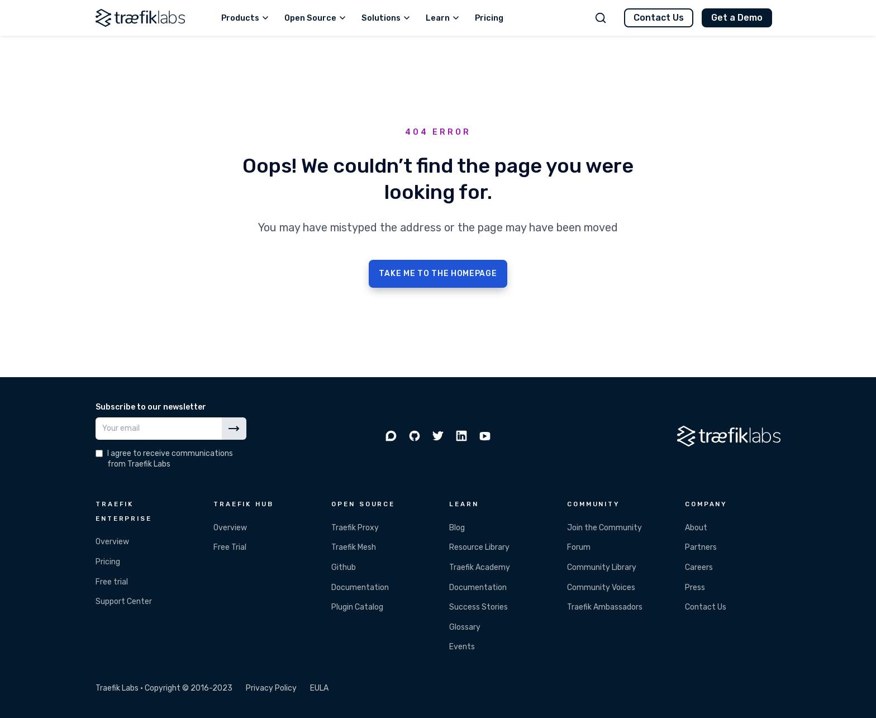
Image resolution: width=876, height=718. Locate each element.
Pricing (108, 562)
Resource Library (479, 547)
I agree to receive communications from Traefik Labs (170, 459)
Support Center (124, 601)
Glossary (464, 627)
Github (343, 567)
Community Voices (601, 587)
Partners (701, 547)
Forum (579, 547)
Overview (112, 541)
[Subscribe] (234, 428)
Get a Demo (737, 17)
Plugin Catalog (357, 607)
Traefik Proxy (355, 527)
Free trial (112, 582)
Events (462, 647)
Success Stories (478, 607)
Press (695, 587)
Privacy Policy (271, 688)
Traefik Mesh (353, 547)
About (696, 527)
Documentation (360, 587)
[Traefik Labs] (140, 18)
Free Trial (229, 547)
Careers (699, 567)
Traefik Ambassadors (604, 607)
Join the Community (604, 527)
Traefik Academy (479, 567)
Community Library (601, 567)
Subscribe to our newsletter (151, 407)
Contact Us (659, 17)
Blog (457, 527)
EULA (319, 688)
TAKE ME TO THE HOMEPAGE (438, 273)
